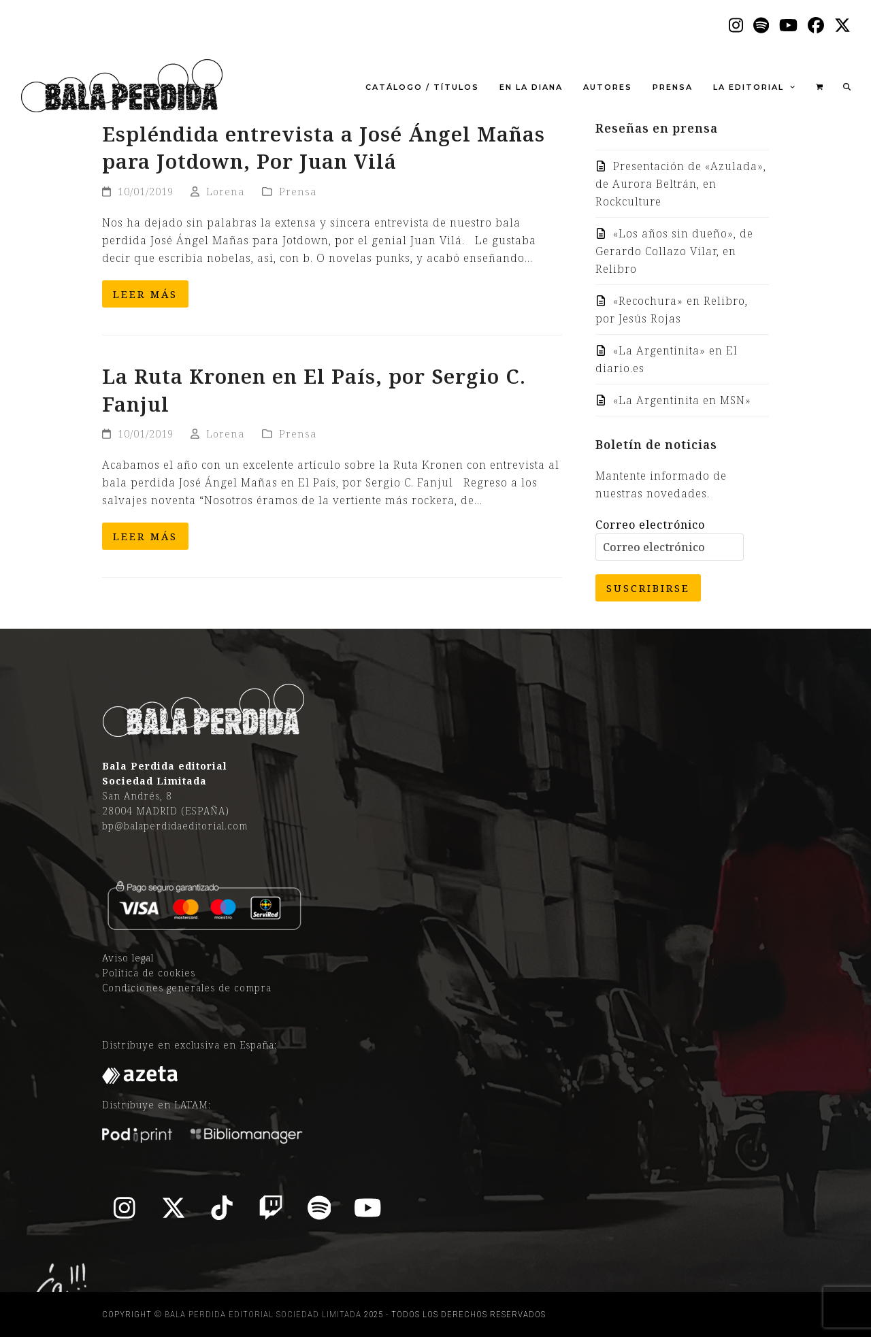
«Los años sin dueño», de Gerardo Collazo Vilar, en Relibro (674, 251)
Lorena (225, 191)
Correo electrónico (650, 524)
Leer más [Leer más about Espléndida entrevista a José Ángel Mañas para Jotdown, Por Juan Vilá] (145, 294)
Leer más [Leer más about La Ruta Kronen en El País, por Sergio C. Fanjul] (145, 536)
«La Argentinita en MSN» (682, 400)
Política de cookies (148, 972)
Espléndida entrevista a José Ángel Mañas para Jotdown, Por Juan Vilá (323, 148)
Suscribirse (648, 588)
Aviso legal (128, 957)
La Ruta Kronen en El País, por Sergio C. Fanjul (314, 390)
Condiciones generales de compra (187, 987)
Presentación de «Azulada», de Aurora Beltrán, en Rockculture (680, 184)
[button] (819, 86)
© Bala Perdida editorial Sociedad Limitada (257, 1314)
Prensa (298, 191)
